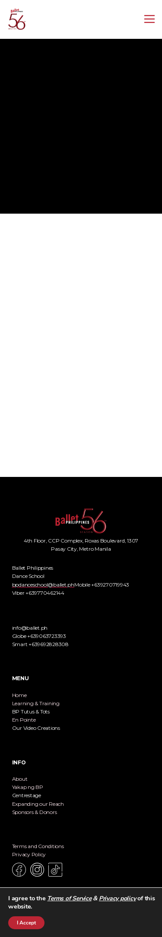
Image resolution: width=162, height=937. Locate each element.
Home (19, 695)
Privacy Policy (29, 854)
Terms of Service (69, 898)
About (20, 779)
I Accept (26, 922)
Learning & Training (36, 703)
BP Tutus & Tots (31, 711)
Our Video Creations (36, 728)
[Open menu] (149, 19)
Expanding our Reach (38, 804)
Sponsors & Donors (34, 812)
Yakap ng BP (27, 787)
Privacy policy (117, 898)
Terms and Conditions (38, 846)
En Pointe (24, 719)
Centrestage (26, 795)
